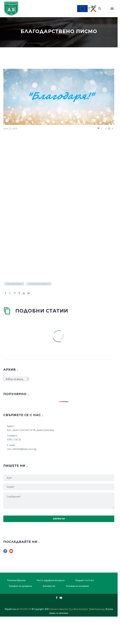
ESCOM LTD (25, 609)
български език (14, 283)
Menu (112, 9)
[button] (100, 8)
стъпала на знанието (39, 283)
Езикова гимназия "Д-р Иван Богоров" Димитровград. (77, 609)
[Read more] (106, 9)
